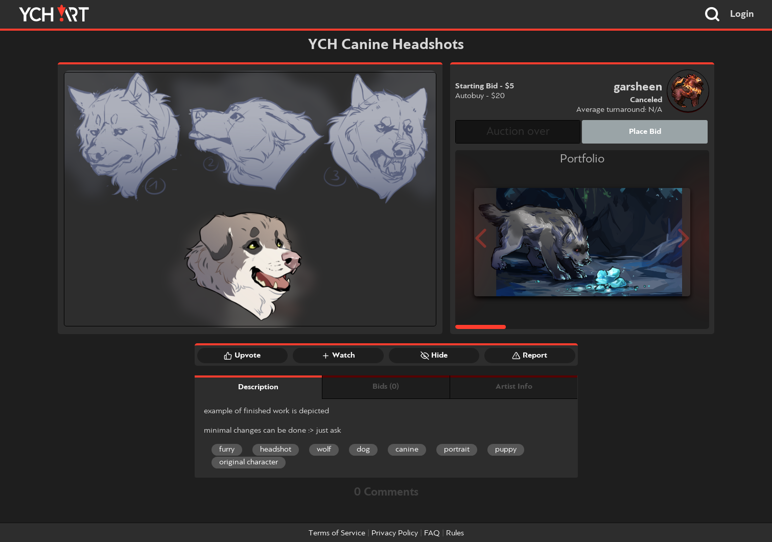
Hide (434, 355)
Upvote (242, 355)
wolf (324, 449)
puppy (506, 449)
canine (406, 449)
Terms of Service (337, 533)
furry (227, 449)
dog (363, 449)
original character (248, 462)
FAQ (432, 533)
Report (529, 355)
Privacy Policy (394, 533)
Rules (455, 533)
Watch (338, 355)
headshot (275, 449)
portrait (457, 449)
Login (742, 14)
